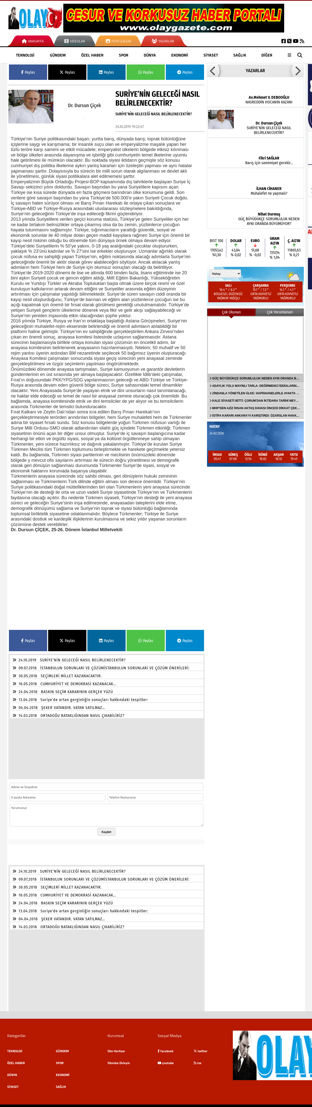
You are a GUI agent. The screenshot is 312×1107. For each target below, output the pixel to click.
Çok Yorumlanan (280, 312)
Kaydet (106, 828)
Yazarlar (163, 41)
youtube (166, 1059)
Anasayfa (33, 41)
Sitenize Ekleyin (118, 1059)
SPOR (123, 55)
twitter (201, 1048)
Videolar (74, 41)
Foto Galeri (118, 41)
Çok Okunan (231, 312)
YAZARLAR (255, 70)
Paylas (28, 72)
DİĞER (266, 55)
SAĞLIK (239, 55)
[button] (213, 70)
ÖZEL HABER (92, 55)
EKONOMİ (179, 55)
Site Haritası (116, 1048)
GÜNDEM (58, 55)
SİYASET (211, 55)
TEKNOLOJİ (25, 55)
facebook (165, 1048)
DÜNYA (150, 55)
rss (197, 1059)
